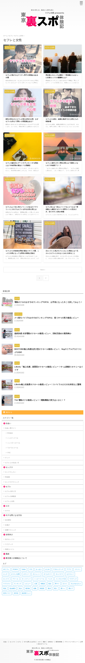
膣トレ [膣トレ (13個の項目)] (63, 620)
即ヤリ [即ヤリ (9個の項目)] (57, 615)
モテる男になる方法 (14, 539)
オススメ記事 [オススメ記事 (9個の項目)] (15, 606)
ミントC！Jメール (14, 451)
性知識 (8, 494)
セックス (9, 482)
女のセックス (11, 568)
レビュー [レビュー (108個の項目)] (28, 615)
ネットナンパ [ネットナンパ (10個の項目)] (26, 611)
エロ (7, 528)
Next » (43, 270)
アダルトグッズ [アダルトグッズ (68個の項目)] (58, 601)
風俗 (7, 586)
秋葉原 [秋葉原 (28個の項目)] (42, 620)
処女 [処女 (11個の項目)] (49, 615)
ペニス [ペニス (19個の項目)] (50, 611)
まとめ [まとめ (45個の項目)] (47, 601)
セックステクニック (14, 500)
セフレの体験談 (12, 517)
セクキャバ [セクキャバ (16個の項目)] (70, 606)
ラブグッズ (10, 574)
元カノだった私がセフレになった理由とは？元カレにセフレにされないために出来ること (62, 253)
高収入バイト (11, 580)
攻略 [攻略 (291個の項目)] (34, 620)
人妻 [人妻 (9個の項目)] (35, 615)
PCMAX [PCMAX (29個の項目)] (15, 601)
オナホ (8, 534)
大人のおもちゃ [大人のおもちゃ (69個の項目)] (76, 615)
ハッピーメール (13, 445)
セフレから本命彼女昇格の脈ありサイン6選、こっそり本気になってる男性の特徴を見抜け (22, 253)
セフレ (8, 505)
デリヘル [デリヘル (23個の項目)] (15, 611)
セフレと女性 (11, 523)
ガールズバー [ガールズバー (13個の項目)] (47, 606)
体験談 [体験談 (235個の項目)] (43, 615)
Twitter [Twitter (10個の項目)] (23, 601)
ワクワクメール (13, 458)
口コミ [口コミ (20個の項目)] (65, 615)
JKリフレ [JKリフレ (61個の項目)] (6, 601)
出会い (8, 427)
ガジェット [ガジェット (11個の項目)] (36, 606)
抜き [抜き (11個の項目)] (20, 620)
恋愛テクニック (12, 557)
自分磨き (9, 544)
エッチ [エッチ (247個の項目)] (5, 606)
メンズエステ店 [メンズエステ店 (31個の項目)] (61, 611)
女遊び (8, 551)
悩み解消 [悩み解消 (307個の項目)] (12, 620)
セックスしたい (12, 487)
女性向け (9, 562)
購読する (7, 416)
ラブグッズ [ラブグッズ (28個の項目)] (73, 611)
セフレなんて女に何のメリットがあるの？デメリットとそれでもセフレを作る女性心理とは (22, 209)
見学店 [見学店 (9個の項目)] (16, 625)
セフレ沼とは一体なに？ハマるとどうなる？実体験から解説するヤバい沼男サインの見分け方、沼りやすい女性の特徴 (62, 209)
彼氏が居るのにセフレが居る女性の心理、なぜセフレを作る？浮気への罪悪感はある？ (22, 122)
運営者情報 (59, 642)
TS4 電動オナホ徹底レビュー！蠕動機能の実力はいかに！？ (41, 404)
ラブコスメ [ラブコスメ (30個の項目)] (6, 615)
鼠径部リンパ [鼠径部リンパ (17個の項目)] (26, 625)
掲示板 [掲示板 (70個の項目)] (27, 620)
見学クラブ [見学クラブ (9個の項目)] (6, 625)
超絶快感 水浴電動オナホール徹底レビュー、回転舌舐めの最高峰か (44, 335)
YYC (9, 464)
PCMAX (10, 439)
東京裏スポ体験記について (16, 590)
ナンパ (8, 470)
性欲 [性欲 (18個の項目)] (4, 620)
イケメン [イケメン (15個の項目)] (77, 601)
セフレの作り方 (12, 510)
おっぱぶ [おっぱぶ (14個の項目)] (39, 601)
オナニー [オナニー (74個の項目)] (26, 606)
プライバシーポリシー (71, 642)
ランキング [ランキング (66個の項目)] (17, 615)
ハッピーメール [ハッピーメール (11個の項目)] (39, 611)
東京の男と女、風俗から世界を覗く (42, 648)
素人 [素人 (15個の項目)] (55, 620)
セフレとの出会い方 (14, 477)
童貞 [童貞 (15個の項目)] (49, 620)
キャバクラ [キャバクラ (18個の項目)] (59, 606)
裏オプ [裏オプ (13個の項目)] (71, 620)
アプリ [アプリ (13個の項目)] (69, 601)
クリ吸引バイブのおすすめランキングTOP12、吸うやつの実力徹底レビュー (48, 320)
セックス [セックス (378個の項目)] (6, 611)
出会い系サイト (12, 433)
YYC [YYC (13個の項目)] (30, 601)
